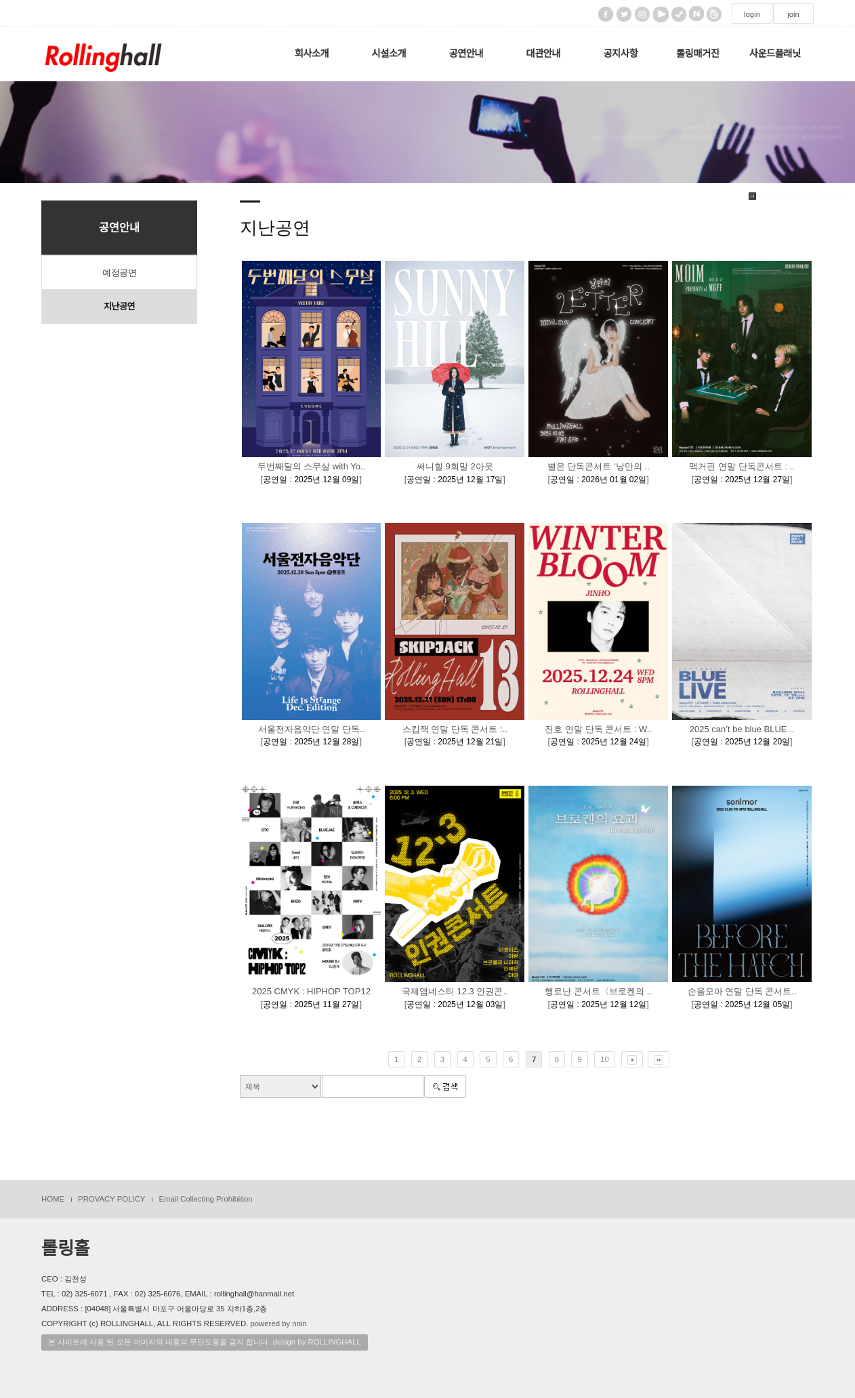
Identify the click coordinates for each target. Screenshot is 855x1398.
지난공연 (119, 306)
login (752, 14)
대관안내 (543, 53)
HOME (52, 1199)
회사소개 (312, 53)
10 (604, 1059)
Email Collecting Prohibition (205, 1199)
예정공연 (119, 273)
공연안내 (466, 53)
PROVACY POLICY (111, 1199)
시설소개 (389, 53)
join (793, 14)
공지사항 (620, 53)
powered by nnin (278, 1323)
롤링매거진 (697, 53)
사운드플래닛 (775, 53)
